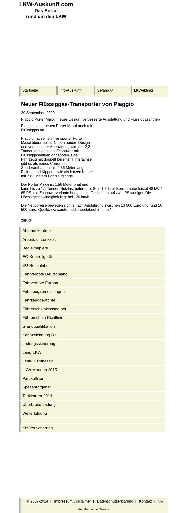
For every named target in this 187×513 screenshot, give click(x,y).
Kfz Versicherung (37, 428)
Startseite (30, 90)
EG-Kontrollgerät (37, 256)
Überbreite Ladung (39, 404)
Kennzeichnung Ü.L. (40, 335)
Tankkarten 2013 (37, 396)
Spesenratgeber (36, 387)
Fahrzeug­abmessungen (43, 291)
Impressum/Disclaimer (72, 501)
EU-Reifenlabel (35, 265)
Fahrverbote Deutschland (45, 274)
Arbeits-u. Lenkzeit (39, 239)
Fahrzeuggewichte (38, 300)
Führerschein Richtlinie (42, 317)
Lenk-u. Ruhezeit (37, 361)
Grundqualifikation (38, 326)
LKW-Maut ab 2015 (39, 369)
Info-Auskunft (71, 90)
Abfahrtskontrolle (37, 230)
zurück (26, 220)
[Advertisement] (93, 53)
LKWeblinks (144, 90)
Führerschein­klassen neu (44, 309)
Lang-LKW (31, 352)
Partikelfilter (32, 378)
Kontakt (145, 501)
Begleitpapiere (35, 248)
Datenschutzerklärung (115, 501)
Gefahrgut (105, 90)
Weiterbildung (34, 413)
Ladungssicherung (38, 343)
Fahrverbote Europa (40, 283)
